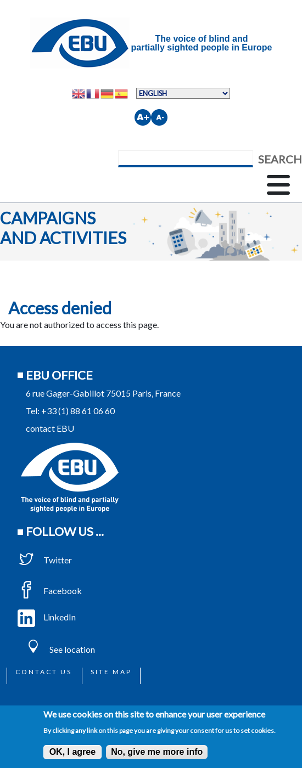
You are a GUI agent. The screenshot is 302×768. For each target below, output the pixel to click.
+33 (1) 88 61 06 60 (78, 410)
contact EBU (50, 428)
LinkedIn (47, 617)
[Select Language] (183, 93)
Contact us (43, 672)
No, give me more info (157, 751)
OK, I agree (72, 751)
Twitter (45, 560)
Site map (111, 672)
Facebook (50, 590)
